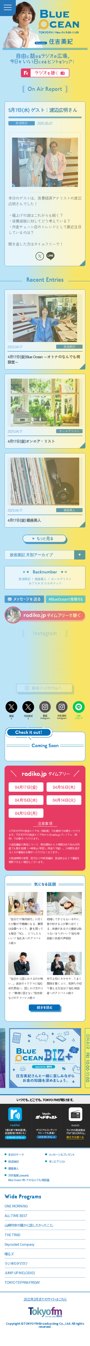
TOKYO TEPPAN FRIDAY (22, 1282)
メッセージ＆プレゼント (62, 1154)
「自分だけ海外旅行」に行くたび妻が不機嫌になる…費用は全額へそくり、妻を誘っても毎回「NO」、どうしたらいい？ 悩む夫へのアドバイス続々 (25, 928)
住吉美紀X (28, 716)
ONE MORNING (16, 1205)
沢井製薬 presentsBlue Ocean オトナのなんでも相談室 (28, 1177)
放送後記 (24, 579)
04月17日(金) (26, 787)
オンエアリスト (61, 579)
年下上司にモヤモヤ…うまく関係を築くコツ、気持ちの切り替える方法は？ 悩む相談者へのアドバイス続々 (64, 983)
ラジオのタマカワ (16, 1263)
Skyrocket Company (19, 1244)
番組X (12, 716)
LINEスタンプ (79, 716)
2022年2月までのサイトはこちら (45, 1298)
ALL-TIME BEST (16, 1215)
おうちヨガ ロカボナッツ (45, 583)
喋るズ (9, 1253)
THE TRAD (12, 1234)
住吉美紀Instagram (62, 715)
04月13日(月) (26, 813)
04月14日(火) (64, 800)
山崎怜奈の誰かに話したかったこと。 (29, 1225)
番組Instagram (45, 715)
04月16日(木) (64, 787)
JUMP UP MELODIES (20, 1272)
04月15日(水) (26, 800)
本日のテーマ (16, 1154)
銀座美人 (41, 579)
